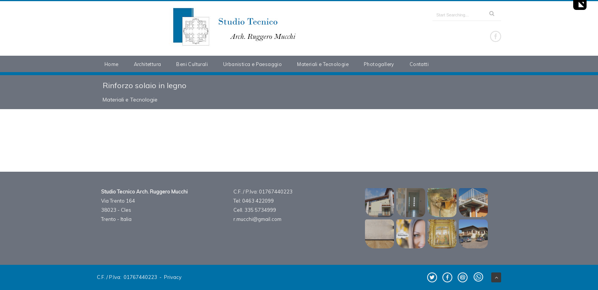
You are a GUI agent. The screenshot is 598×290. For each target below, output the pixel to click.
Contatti (419, 64)
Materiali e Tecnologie (323, 64)
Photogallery (379, 64)
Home (111, 64)
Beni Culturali (192, 64)
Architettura (147, 64)
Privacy (173, 277)
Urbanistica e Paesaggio (252, 64)
